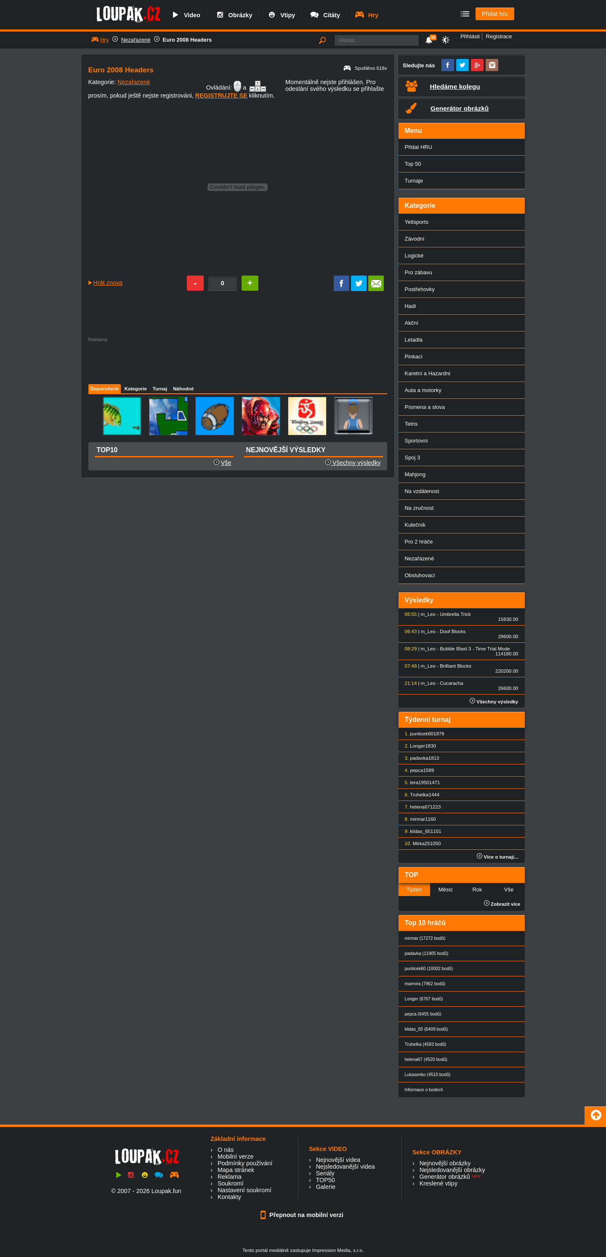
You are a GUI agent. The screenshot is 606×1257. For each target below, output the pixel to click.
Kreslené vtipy (438, 1183)
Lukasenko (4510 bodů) (428, 1074)
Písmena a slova (425, 407)
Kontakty (229, 1196)
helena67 (420, 806)
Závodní (415, 239)
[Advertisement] (237, 361)
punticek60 (421, 733)
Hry (366, 15)
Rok (477, 889)
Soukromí (231, 1183)
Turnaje (414, 181)
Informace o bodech (424, 1089)
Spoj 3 (412, 457)
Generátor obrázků (445, 1176)
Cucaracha (451, 683)
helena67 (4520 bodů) (426, 1059)
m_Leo (428, 614)
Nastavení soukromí (244, 1190)
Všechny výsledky (352, 462)
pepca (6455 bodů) (423, 1014)
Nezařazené (136, 40)
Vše (226, 462)
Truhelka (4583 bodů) (426, 1044)
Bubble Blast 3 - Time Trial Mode (475, 648)
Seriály (325, 1173)
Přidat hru (495, 14)
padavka (419, 758)
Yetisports (416, 222)
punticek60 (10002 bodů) (429, 968)
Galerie (325, 1186)
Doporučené (104, 388)
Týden (414, 889)
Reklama (230, 1176)
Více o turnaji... (497, 856)
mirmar (417, 819)
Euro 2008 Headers (187, 40)
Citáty (324, 15)
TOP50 (325, 1180)
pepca (416, 770)
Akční (411, 323)
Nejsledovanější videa (345, 1166)
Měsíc (446, 889)
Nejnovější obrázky (445, 1163)
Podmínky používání (245, 1163)
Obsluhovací (420, 575)
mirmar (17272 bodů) (425, 938)
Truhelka (419, 794)
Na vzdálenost (422, 491)
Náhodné (183, 388)
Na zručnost (419, 508)
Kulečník (415, 525)
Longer (417, 745)
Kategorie (136, 388)
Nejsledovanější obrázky (452, 1170)
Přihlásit (470, 36)
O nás (226, 1149)
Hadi (410, 306)
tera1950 (419, 782)
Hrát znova (108, 282)
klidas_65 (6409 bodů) (426, 1029)
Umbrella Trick (455, 614)
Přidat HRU (419, 147)
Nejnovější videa (338, 1159)
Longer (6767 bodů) (424, 999)
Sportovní (416, 441)
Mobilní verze (236, 1156)
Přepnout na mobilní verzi (303, 1215)
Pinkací (414, 356)
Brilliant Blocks (455, 665)
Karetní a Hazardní (428, 373)
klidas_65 (420, 831)
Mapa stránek (236, 1170)
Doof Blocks (452, 631)
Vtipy (280, 15)
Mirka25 (421, 843)
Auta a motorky (423, 390)
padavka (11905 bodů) (427, 953)
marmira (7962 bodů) (425, 983)
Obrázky (233, 15)
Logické (414, 255)
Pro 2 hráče (419, 541)
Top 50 (413, 164)
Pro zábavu (419, 272)
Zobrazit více (502, 904)
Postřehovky (420, 289)
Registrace (499, 36)
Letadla (414, 340)
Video (185, 15)
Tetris (411, 424)
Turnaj (160, 388)
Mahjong (415, 474)
